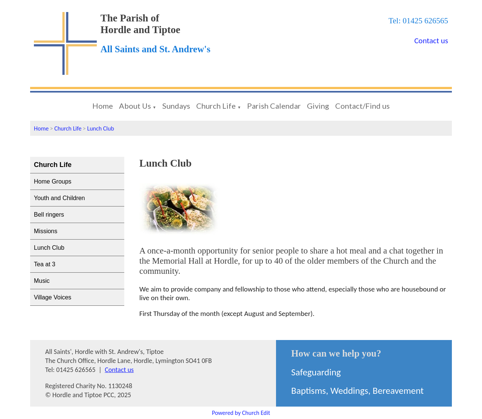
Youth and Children (59, 198)
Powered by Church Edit (241, 412)
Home (102, 105)
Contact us (431, 41)
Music (42, 281)
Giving (318, 105)
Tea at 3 (44, 264)
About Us (135, 105)
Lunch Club (100, 128)
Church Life (216, 105)
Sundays (176, 105)
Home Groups (53, 181)
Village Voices (52, 297)
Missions (45, 231)
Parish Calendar (274, 105)
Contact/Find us (362, 105)
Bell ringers (49, 214)
